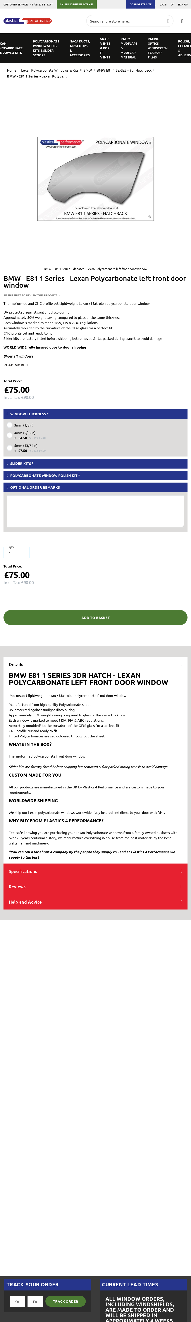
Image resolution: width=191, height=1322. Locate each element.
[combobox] (130, 21)
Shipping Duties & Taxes (76, 4)
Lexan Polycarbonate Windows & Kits (50, 70)
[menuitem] (46, 48)
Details (16, 664)
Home (11, 70)
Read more (14, 365)
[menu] (95, 48)
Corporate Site (140, 4)
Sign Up (183, 4)
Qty (11, 547)
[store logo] (27, 21)
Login (163, 4)
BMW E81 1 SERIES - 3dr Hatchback (124, 70)
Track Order (65, 1301)
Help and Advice (25, 902)
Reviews (17, 886)
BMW (87, 70)
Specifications (23, 871)
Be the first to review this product (30, 295)
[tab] (95, 664)
